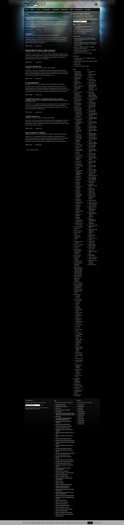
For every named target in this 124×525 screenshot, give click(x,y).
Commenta (30, 29)
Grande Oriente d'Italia (60, 404)
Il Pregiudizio (78, 134)
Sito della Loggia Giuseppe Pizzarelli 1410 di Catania (93, 135)
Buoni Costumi (79, 117)
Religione (54, 84)
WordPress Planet (92, 264)
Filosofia (50, 19)
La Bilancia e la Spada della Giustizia (79, 158)
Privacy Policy (97, 522)
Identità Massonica (78, 231)
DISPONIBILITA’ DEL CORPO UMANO (40, 50)
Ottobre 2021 (81, 423)
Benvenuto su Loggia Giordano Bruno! (77, 83)
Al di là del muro (77, 64)
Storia (71, 9)
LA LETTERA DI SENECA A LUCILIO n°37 (41, 18)
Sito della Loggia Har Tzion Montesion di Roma (93, 139)
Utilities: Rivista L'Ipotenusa (61, 503)
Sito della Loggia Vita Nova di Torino (63, 463)
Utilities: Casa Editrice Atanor (62, 474)
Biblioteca (32, 9)
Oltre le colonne (64, 9)
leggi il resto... (39, 29)
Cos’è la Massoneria (78, 226)
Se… (77, 363)
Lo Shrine (76, 247)
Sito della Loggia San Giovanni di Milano (92, 162)
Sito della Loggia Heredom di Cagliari (63, 448)
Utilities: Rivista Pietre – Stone (62, 507)
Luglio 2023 (80, 416)
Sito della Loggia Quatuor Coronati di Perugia (93, 158)
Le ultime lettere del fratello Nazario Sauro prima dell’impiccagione (79, 337)
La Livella (78, 328)
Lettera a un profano (87, 1)
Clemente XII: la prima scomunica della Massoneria (78, 99)
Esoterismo (43, 19)
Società (49, 35)
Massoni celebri (77, 255)
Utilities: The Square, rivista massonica (64, 512)
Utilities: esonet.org (93, 202)
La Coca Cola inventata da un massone (77, 237)
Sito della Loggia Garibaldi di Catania (63, 438)
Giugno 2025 (81, 404)
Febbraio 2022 (81, 420)
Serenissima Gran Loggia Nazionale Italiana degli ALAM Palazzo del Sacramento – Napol (93, 86)
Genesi (50, 84)
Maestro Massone (60, 100)
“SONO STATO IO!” (32, 116)
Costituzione (43, 100)
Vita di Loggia (87, 9)
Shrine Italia (91, 91)
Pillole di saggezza (78, 282)
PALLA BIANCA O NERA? (35, 133)
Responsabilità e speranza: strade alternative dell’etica (85, 61)
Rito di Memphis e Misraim (61, 406)
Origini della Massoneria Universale (76, 280)
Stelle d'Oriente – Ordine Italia (62, 471)
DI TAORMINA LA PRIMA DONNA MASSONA (84, 29)
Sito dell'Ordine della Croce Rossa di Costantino (93, 100)
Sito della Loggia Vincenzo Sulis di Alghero (92, 167)
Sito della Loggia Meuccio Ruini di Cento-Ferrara (92, 146)
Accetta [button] (90, 522)
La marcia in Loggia (87, 53)
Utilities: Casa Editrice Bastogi (62, 476)
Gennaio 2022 (81, 422)
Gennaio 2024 (81, 411)
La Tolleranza (78, 332)
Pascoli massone (79, 358)
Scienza (45, 35)
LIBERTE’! (29, 34)
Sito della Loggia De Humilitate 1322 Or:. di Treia (93, 119)
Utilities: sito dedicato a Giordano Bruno (93, 251)
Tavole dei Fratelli (78, 9)
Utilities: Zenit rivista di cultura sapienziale (64, 514)
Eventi (38, 9)
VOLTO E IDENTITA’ (33, 67)
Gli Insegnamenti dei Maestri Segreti (79, 124)
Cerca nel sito (97, 1)
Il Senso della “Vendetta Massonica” (78, 140)
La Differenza (78, 162)
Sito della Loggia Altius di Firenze (63, 427)
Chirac (75, 90)
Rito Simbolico (92, 82)
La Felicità (78, 326)
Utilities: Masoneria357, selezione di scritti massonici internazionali (92, 220)
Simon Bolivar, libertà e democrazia (79, 371)
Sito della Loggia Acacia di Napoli (63, 424)
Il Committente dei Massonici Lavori (79, 131)
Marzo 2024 (80, 409)
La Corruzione (79, 161)
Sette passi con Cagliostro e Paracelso (79, 366)
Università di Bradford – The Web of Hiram (93, 186)
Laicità (50, 100)
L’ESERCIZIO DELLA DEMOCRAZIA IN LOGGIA (44, 99)
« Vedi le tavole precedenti (32, 149)
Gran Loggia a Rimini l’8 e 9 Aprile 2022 (82, 31)
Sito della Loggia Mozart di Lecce (63, 454)
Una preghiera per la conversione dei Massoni (78, 391)
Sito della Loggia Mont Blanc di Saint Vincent (93, 151)
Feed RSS (82, 17)
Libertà (54, 100)
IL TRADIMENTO (32, 83)
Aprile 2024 (80, 408)
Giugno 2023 (81, 418)
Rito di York (91, 77)
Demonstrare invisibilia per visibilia (81, 66)
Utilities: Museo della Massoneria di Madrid (93, 226)
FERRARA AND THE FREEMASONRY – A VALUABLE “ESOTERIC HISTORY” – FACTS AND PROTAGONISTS (85, 40)
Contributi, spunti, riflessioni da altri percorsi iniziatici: (78, 109)
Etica (47, 19)
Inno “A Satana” (79, 324)
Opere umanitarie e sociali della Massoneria (78, 264)
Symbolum (78, 373)
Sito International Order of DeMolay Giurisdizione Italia (92, 178)
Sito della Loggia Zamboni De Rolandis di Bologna (93, 174)
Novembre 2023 (81, 413)
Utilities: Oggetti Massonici (61, 500)
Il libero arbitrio (77, 62)
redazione (28, 19)
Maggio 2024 (81, 406)
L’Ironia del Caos (79, 155)
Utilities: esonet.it (92, 200)
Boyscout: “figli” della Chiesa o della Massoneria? (78, 87)
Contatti (79, 1)
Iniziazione (45, 134)
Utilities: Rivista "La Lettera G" (62, 502)
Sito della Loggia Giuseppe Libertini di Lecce (93, 130)
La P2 (75, 240)
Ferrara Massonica (46, 9)
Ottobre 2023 (81, 415)
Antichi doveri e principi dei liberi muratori (77, 79)
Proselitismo (50, 134)
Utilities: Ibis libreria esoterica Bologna (64, 484)
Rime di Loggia (77, 294)
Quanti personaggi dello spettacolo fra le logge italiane (78, 286)
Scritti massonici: (77, 299)
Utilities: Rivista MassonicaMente (63, 505)
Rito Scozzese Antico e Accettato (63, 409)
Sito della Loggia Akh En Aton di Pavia (92, 107)
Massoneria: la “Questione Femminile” (79, 188)
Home (26, 9)
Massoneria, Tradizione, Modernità (78, 183)
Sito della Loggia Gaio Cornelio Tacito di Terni (93, 123)
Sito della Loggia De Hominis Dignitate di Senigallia (93, 114)
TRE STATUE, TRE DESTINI (80, 33)
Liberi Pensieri (77, 246)
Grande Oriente (56, 9)
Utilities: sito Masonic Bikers (62, 510)
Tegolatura (64, 134)
